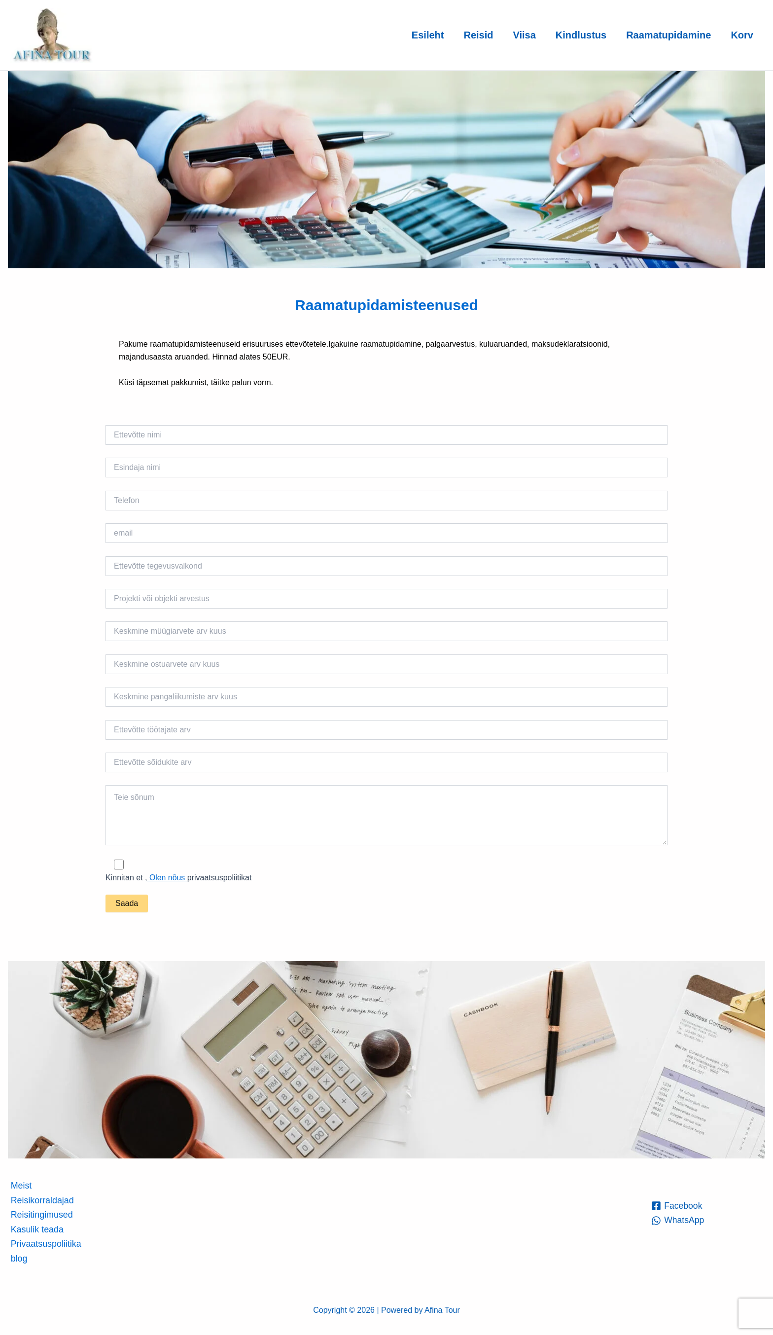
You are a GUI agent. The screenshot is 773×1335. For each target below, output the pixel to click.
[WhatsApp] (678, 1220)
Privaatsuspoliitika (45, 1244)
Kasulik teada (36, 1229)
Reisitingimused (41, 1214)
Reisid (478, 35)
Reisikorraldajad (41, 1200)
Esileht (428, 35)
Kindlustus (581, 35)
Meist (20, 1185)
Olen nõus (167, 877)
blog (18, 1258)
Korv (742, 35)
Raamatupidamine (668, 35)
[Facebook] (677, 1205)
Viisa (524, 35)
